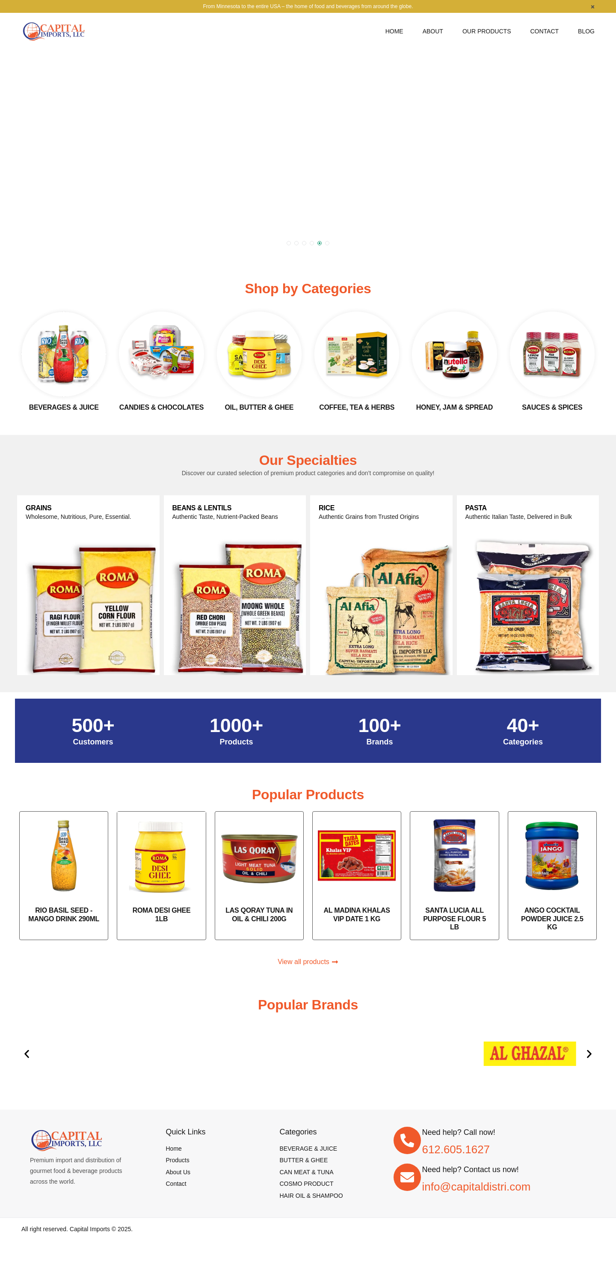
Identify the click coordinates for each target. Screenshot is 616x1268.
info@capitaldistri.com (476, 1187)
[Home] (394, 31)
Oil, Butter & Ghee (259, 407)
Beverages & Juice (64, 407)
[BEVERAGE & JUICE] (309, 1148)
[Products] (178, 1160)
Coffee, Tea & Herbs (356, 407)
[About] (433, 31)
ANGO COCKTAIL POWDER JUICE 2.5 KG (552, 918)
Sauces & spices (552, 407)
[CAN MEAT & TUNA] (307, 1172)
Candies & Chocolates (161, 407)
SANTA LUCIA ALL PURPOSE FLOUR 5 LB (454, 918)
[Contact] (544, 31)
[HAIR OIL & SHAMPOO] (311, 1195)
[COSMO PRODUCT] (307, 1183)
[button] (289, 243)
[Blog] (586, 31)
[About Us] (178, 1172)
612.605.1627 (456, 1149)
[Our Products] (486, 31)
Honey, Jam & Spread (454, 407)
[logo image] (53, 30)
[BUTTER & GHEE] (304, 1160)
